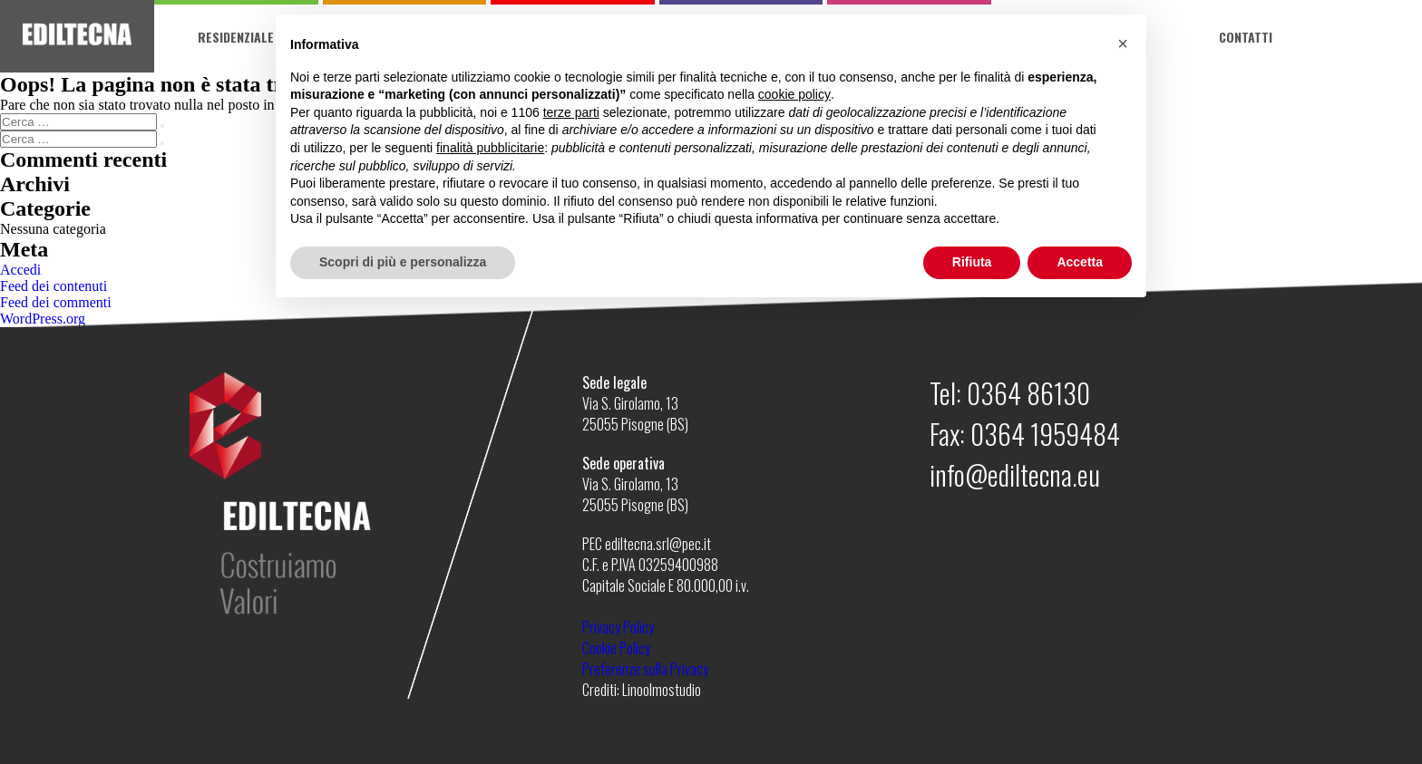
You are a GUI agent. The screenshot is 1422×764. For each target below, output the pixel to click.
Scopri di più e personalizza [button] (402, 262)
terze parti (571, 112)
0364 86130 (1028, 392)
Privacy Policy (618, 627)
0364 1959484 (1045, 433)
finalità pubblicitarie (490, 147)
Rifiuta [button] (972, 262)
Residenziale (236, 36)
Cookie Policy (616, 648)
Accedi (20, 269)
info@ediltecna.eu (1015, 474)
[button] (1122, 43)
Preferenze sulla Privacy (645, 669)
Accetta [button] (1080, 262)
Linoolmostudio (661, 690)
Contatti (1245, 36)
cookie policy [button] (794, 94)
